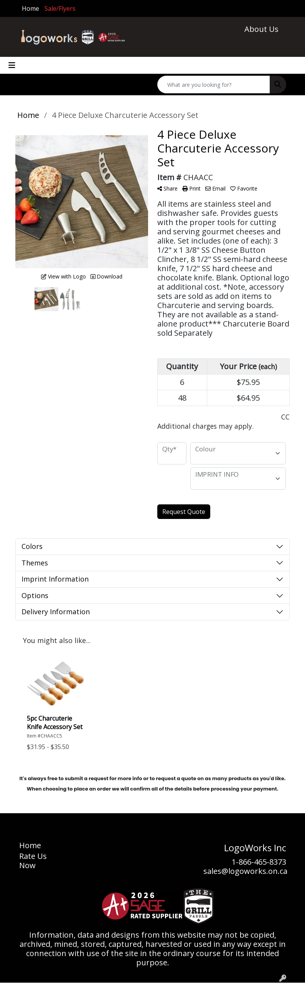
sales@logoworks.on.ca (245, 871)
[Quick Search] (213, 84)
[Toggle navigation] (12, 65)
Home (30, 8)
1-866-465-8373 (259, 862)
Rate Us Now (33, 860)
